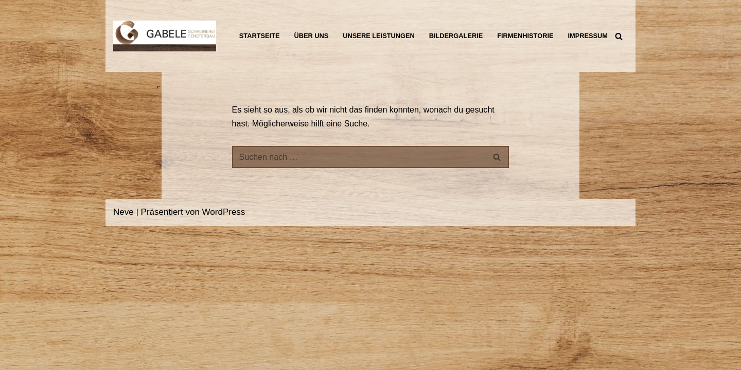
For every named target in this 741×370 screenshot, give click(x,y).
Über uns (309, 29)
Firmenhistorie (534, 29)
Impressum (255, 42)
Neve (123, 356)
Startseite (255, 29)
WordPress (223, 356)
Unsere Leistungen (380, 29)
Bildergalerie (461, 29)
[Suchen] (619, 36)
